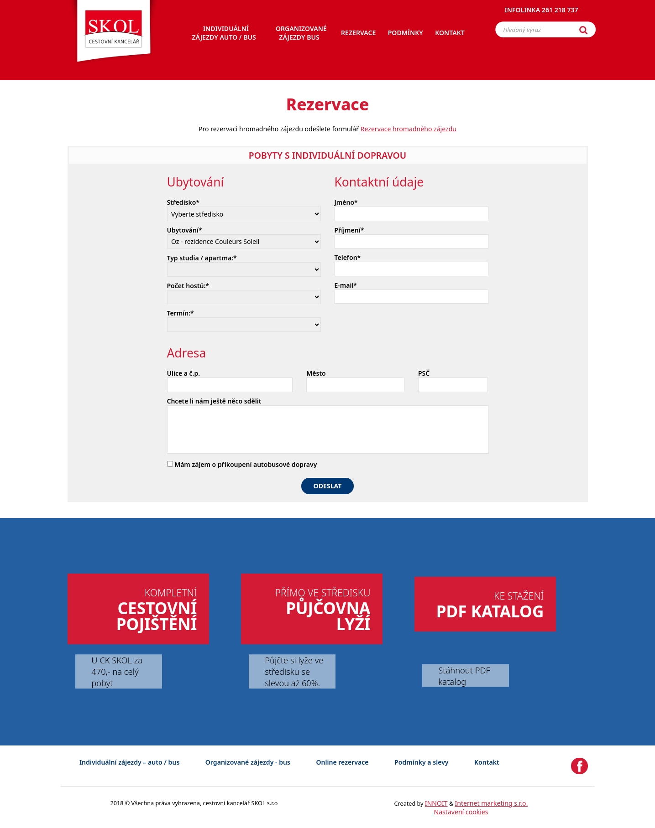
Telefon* (348, 257)
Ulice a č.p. (183, 373)
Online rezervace (342, 762)
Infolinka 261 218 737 (541, 11)
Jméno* (346, 202)
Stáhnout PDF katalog (464, 675)
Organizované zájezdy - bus (247, 762)
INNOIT (436, 803)
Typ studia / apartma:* (202, 258)
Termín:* (180, 313)
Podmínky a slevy (421, 762)
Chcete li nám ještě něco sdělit (214, 401)
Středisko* (183, 202)
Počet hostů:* (188, 285)
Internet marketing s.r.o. (491, 803)
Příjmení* (349, 230)
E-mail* (346, 285)
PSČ (424, 373)
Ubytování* (184, 230)
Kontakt (486, 762)
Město (315, 373)
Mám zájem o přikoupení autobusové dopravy (242, 464)
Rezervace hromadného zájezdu (408, 128)
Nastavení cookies (461, 811)
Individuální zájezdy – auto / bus (129, 762)
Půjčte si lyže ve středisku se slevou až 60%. (294, 671)
